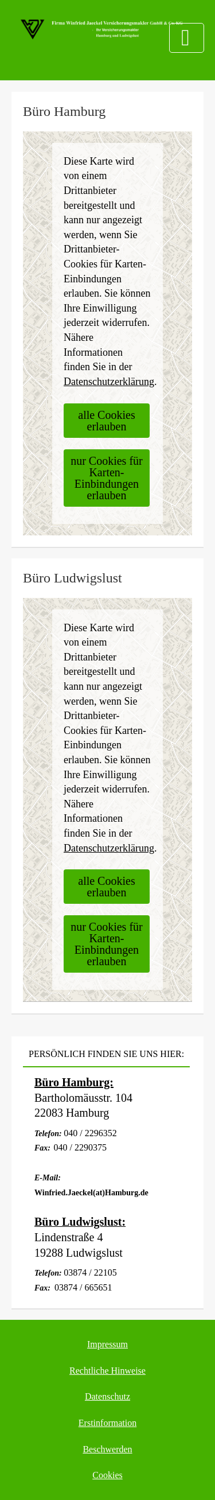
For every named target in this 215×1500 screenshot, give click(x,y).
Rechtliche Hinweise (107, 1370)
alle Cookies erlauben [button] (106, 421)
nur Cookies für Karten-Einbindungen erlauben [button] (107, 478)
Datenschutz (107, 1396)
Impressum (107, 1344)
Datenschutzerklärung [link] (109, 381)
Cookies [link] (107, 1475)
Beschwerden (107, 1449)
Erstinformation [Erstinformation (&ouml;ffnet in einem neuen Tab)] (107, 1423)
